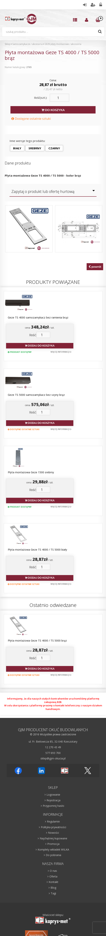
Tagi (53, 789)
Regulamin (53, 717)
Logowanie (53, 690)
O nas (53, 767)
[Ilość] (59, 98)
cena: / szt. (63, 306)
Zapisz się (73, 872)
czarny (54, 148)
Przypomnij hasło (53, 702)
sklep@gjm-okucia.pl (53, 654)
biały (17, 148)
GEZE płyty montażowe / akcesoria (62, 44)
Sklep (7, 44)
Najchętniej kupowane (53, 734)
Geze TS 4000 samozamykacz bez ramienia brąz (62, 296)
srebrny (34, 148)
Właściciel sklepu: (53, 815)
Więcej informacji (84, 330)
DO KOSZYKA (53, 110)
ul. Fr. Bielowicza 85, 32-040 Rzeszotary (53, 637)
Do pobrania (53, 751)
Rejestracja (53, 696)
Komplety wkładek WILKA (53, 745)
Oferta (53, 772)
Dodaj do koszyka (63, 324)
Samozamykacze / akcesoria (27, 44)
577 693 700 (53, 648)
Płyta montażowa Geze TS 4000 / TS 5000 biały (62, 466)
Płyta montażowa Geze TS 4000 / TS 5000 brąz (62, 536)
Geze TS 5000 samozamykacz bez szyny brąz (60, 353)
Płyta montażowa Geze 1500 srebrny (55, 409)
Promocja (53, 740)
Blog (53, 783)
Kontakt (53, 778)
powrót (95, 266)
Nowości (53, 728)
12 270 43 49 (53, 643)
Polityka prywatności (53, 723)
